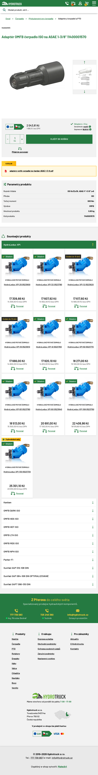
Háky (14, 663)
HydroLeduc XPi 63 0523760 (17, 409)
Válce (14, 668)
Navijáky (16, 678)
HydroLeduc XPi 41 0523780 (49, 347)
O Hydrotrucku (77, 644)
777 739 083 (36, 757)
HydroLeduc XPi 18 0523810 (17, 347)
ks (15, 140)
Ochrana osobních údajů (49, 648)
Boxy (14, 683)
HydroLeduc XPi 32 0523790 (49, 284)
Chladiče (16, 673)
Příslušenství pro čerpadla (41, 18)
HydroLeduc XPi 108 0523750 (80, 409)
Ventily (15, 688)
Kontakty (74, 648)
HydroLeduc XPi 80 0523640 (49, 409)
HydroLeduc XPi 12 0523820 (81, 284)
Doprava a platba (45, 639)
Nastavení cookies (46, 658)
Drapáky (15, 658)
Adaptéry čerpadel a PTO (69, 18)
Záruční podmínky (46, 653)
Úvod (8, 18)
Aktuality (74, 639)
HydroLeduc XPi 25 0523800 (17, 284)
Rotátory (16, 653)
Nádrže (15, 639)
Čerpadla (19, 18)
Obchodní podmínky (47, 644)
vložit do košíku (59, 139)
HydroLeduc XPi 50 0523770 (81, 347)
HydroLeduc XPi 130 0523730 (17, 471)
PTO (13, 648)
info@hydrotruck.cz (62, 757)
